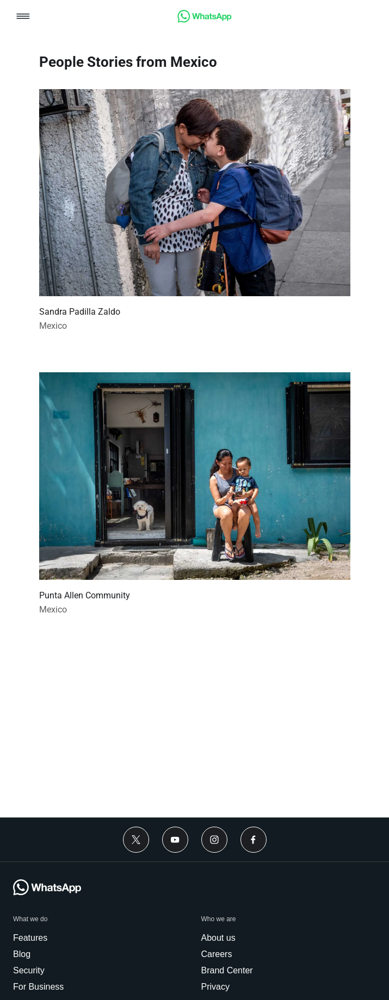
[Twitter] (136, 840)
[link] (204, 19)
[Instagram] (214, 840)
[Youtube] (175, 840)
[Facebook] (253, 840)
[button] (23, 17)
